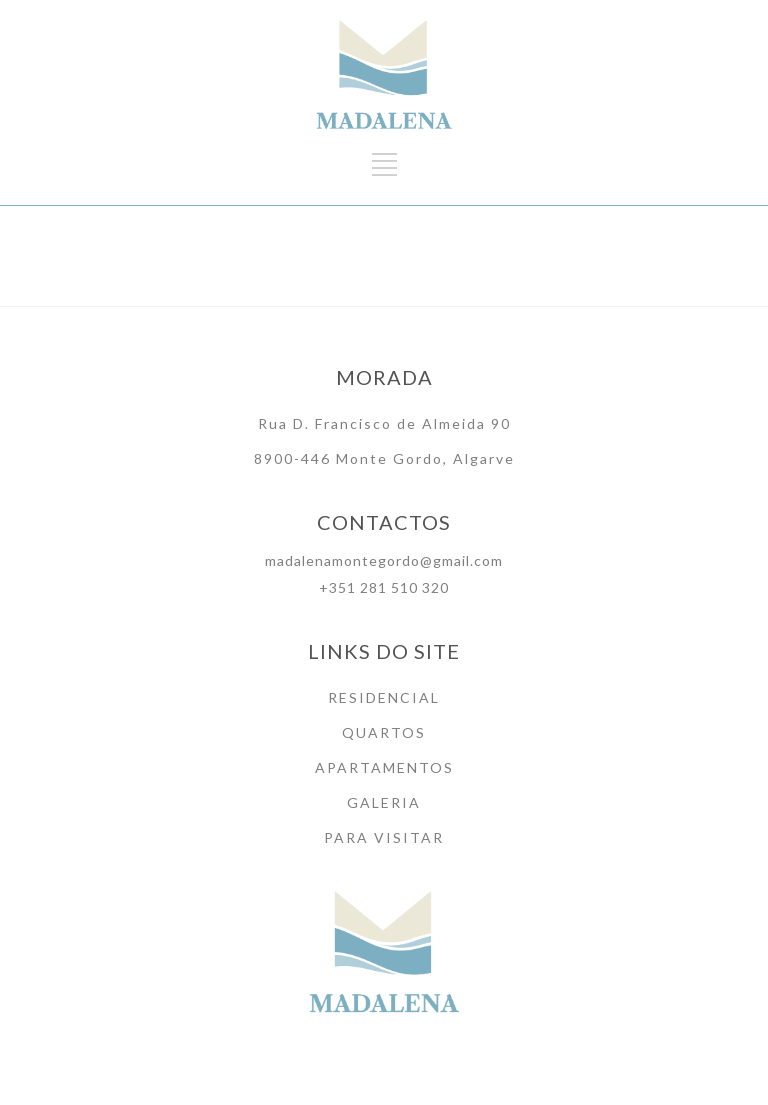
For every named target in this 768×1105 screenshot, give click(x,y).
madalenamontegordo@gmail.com (384, 560)
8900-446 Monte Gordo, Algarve (384, 458)
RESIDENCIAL (384, 697)
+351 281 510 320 (384, 587)
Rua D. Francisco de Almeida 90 (384, 423)
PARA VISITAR (384, 837)
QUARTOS (384, 732)
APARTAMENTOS (384, 767)
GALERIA (384, 802)
